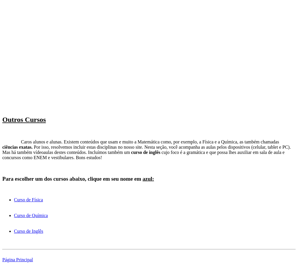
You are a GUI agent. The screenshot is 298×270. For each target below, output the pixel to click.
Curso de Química (31, 215)
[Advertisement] (149, 43)
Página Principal (17, 259)
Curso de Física (28, 199)
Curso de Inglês (28, 231)
